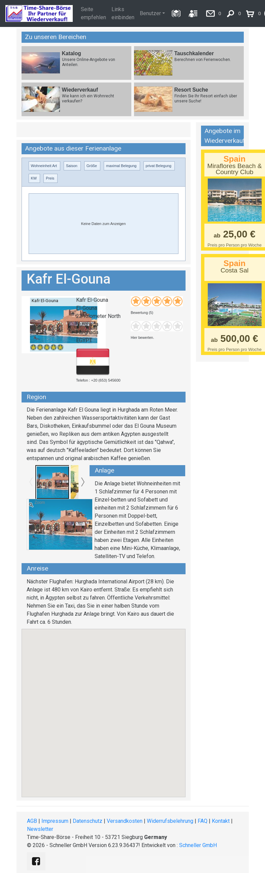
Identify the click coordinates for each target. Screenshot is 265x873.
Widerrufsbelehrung (170, 821)
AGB (32, 821)
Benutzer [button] (150, 13)
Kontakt (221, 821)
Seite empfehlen (93, 13)
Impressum (54, 821)
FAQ (202, 821)
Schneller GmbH (198, 845)
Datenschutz (87, 821)
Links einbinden (122, 13)
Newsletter (40, 829)
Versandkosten (124, 821)
